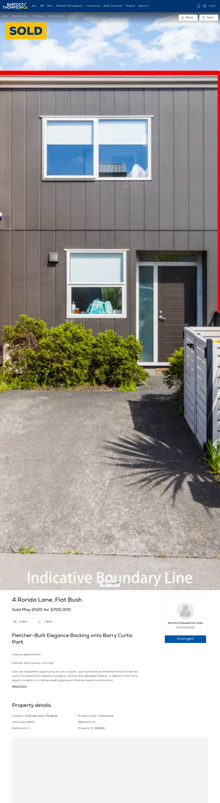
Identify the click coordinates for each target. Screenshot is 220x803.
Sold (5, 16)
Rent (50, 6)
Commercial (93, 6)
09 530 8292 (185, 627)
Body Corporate (112, 6)
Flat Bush (38, 16)
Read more (19, 686)
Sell (42, 6)
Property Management (69, 6)
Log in (212, 6)
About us (143, 6)
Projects (130, 6)
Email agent (185, 639)
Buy (34, 6)
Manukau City (20, 16)
